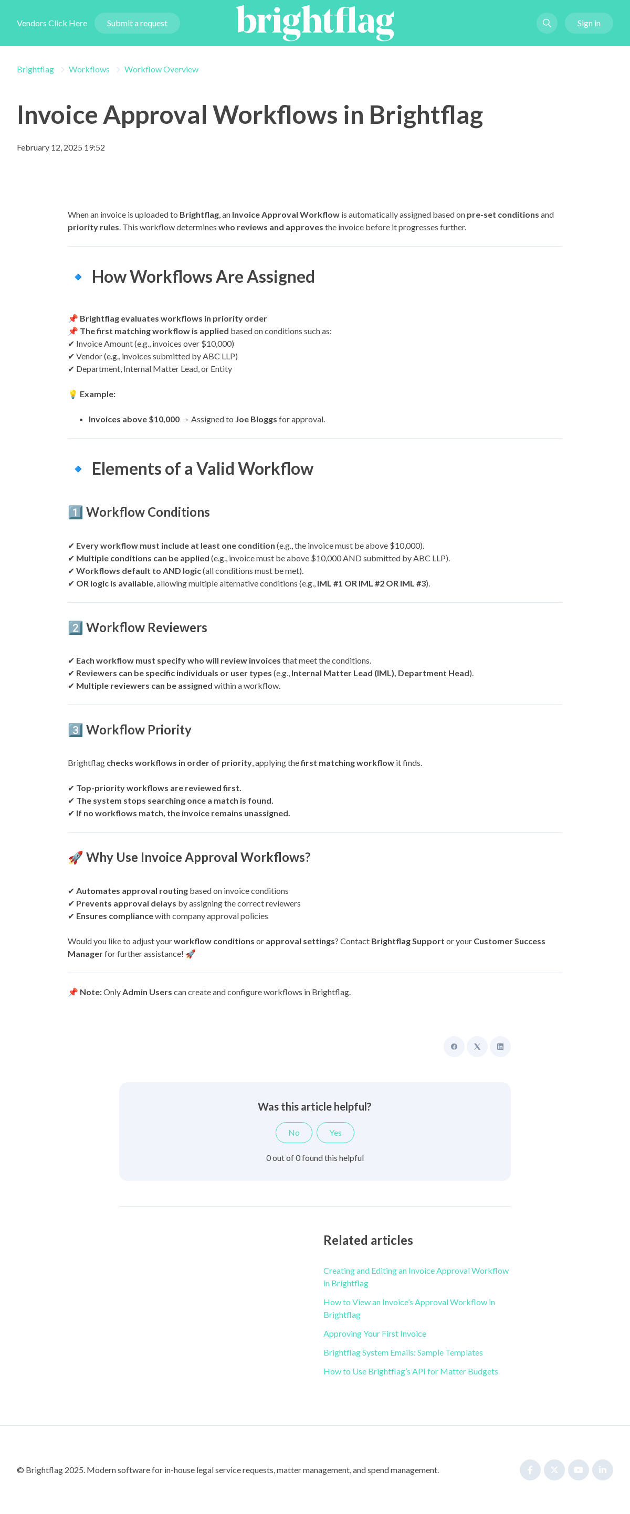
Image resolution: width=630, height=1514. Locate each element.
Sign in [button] (589, 23)
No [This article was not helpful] (294, 1132)
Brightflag (35, 69)
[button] (547, 23)
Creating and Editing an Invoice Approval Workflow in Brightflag (416, 1276)
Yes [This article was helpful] (335, 1132)
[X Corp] (477, 1046)
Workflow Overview (161, 69)
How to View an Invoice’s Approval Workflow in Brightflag (409, 1308)
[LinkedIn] (500, 1046)
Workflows (89, 69)
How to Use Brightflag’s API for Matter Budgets (410, 1371)
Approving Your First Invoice (374, 1333)
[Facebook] (454, 1046)
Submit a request (137, 23)
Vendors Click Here (52, 23)
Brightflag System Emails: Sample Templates (403, 1352)
